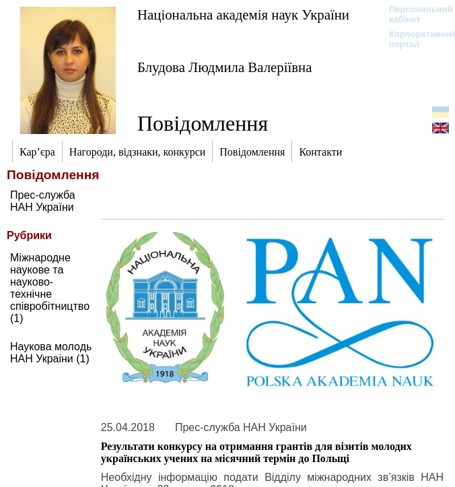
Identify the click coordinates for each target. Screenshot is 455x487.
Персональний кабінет (414, 14)
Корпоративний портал (414, 39)
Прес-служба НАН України (42, 201)
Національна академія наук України (243, 14)
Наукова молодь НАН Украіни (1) (51, 352)
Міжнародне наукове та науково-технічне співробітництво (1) (50, 288)
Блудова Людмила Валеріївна (224, 67)
